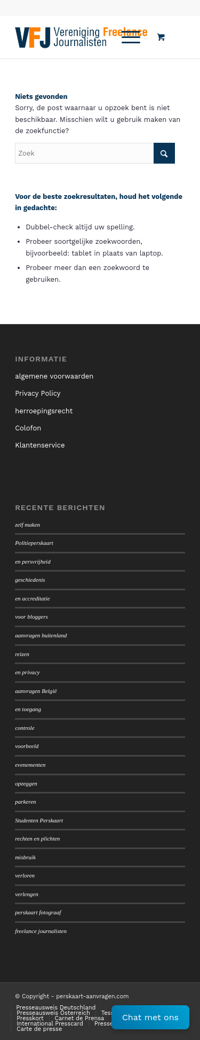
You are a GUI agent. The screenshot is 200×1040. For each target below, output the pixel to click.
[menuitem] (129, 37)
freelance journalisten (41, 931)
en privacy (27, 672)
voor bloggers (31, 616)
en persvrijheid (33, 561)
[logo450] (83, 37)
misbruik (25, 857)
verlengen (26, 894)
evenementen (30, 764)
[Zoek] (95, 153)
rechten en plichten (37, 838)
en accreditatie (32, 598)
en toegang (28, 709)
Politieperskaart (34, 543)
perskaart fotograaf (38, 912)
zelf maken (27, 524)
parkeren (25, 801)
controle (24, 728)
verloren (25, 875)
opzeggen (26, 783)
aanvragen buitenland (41, 635)
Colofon (28, 428)
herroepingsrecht (44, 411)
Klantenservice (40, 445)
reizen (22, 654)
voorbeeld (26, 746)
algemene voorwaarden (54, 376)
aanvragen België (36, 691)
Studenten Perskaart (39, 820)
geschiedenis (30, 579)
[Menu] (125, 37)
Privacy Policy (37, 393)
